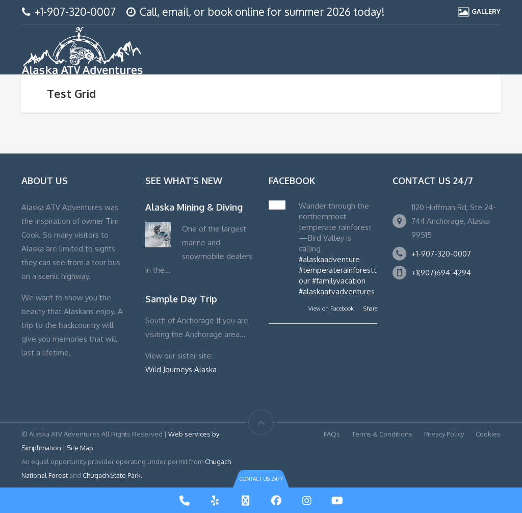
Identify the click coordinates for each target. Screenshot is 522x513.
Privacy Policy (444, 434)
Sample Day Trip (181, 298)
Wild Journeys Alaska (181, 369)
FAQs (332, 434)
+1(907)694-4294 (441, 272)
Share (370, 308)
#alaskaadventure (329, 259)
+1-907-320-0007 (75, 11)
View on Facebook (331, 308)
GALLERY (486, 11)
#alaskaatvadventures (337, 291)
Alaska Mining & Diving (194, 207)
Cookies (488, 434)
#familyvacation (339, 281)
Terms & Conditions (382, 434)
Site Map (80, 448)
